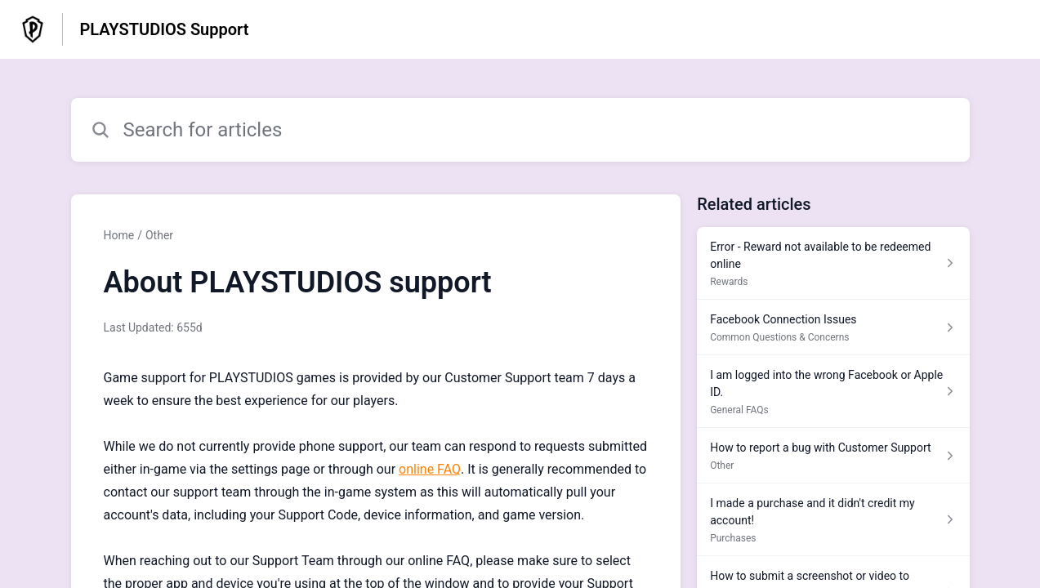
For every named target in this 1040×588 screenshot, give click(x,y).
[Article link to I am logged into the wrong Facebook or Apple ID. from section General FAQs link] (833, 391)
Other (159, 235)
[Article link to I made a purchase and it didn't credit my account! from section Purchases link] (833, 519)
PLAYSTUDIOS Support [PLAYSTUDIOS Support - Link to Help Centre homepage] (163, 29)
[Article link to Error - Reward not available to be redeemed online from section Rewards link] (833, 263)
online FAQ (430, 469)
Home (119, 235)
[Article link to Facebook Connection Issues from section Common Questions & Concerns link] (833, 327)
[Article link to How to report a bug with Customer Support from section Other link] (833, 455)
